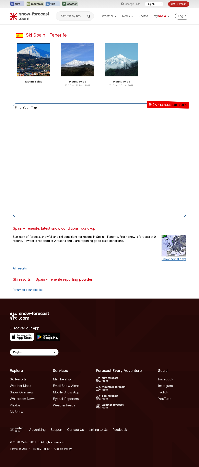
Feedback (120, 430)
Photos (143, 16)
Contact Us (75, 430)
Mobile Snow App (66, 392)
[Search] (89, 16)
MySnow (16, 412)
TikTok (163, 392)
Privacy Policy (40, 448)
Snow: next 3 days (174, 259)
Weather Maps (20, 386)
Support (56, 430)
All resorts (20, 268)
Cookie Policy (63, 448)
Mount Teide (33, 81)
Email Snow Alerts (66, 386)
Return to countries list (28, 289)
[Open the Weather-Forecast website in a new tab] (70, 4)
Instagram (165, 386)
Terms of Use (18, 448)
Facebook (165, 379)
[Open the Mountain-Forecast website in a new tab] (35, 4)
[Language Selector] (154, 4)
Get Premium (178, 3)
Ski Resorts (18, 379)
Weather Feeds (64, 405)
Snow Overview (21, 392)
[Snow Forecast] (29, 16)
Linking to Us (98, 430)
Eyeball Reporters (66, 399)
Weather (109, 16)
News (127, 16)
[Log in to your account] (182, 16)
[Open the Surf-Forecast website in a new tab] (17, 4)
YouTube (164, 399)
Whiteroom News (22, 399)
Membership (62, 379)
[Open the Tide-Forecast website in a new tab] (52, 4)
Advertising (37, 430)
